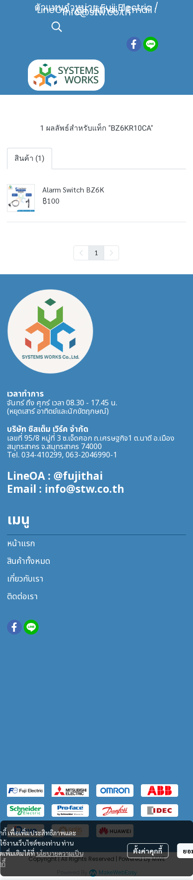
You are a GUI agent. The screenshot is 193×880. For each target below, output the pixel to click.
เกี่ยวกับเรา (25, 579)
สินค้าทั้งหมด (28, 561)
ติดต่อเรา (22, 596)
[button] (107, 26)
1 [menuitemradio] (96, 252)
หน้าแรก (21, 543)
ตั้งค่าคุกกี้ (147, 851)
